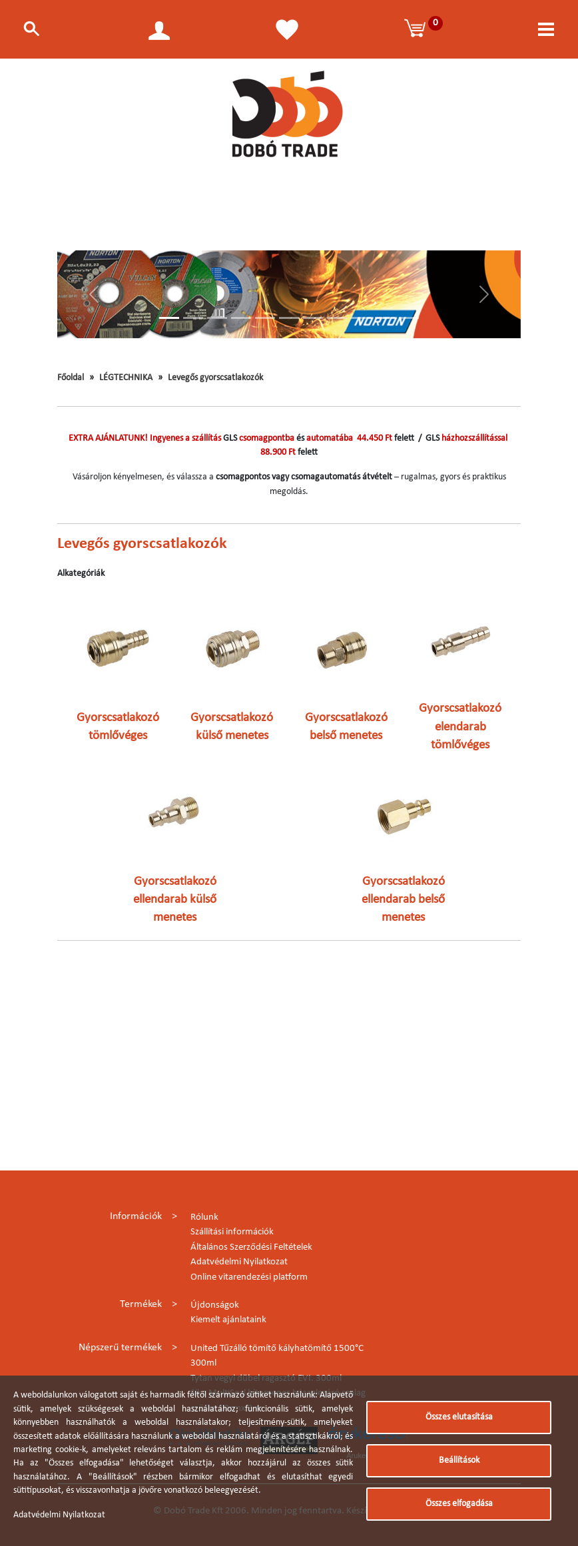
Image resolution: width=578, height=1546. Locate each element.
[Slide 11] (409, 318)
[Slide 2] (193, 318)
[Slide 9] (361, 318)
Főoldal (70, 378)
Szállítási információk (232, 1232)
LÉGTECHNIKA (125, 378)
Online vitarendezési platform (249, 1277)
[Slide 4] (241, 318)
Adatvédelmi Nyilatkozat (239, 1262)
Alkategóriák (81, 573)
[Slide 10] (385, 318)
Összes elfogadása (459, 1503)
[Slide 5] (265, 318)
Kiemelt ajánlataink (228, 1320)
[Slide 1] (169, 318)
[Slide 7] (313, 318)
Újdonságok (214, 1305)
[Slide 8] (337, 318)
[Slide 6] (289, 318)
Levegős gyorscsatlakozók (215, 378)
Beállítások (459, 1460)
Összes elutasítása (459, 1417)
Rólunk (204, 1217)
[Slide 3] (217, 318)
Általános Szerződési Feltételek (251, 1247)
